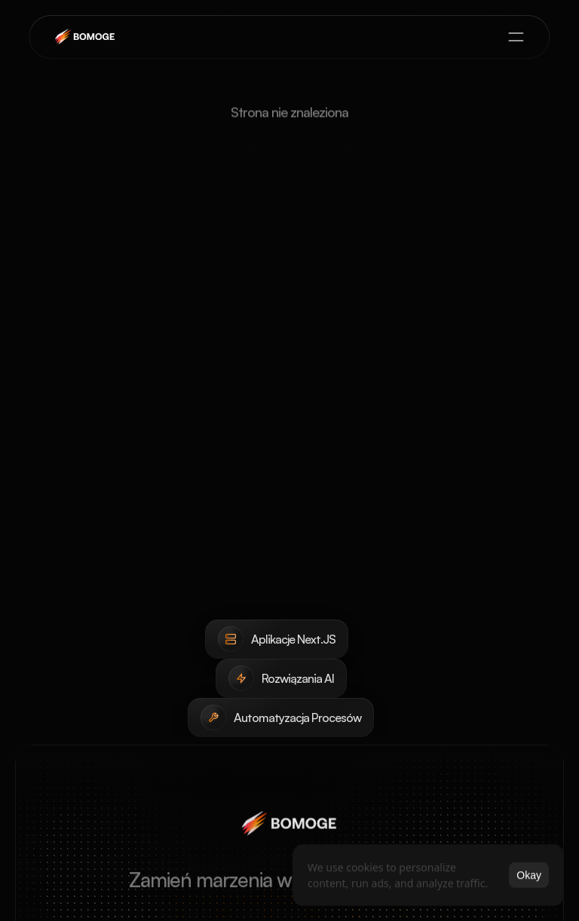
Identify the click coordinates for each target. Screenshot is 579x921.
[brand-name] (86, 37)
